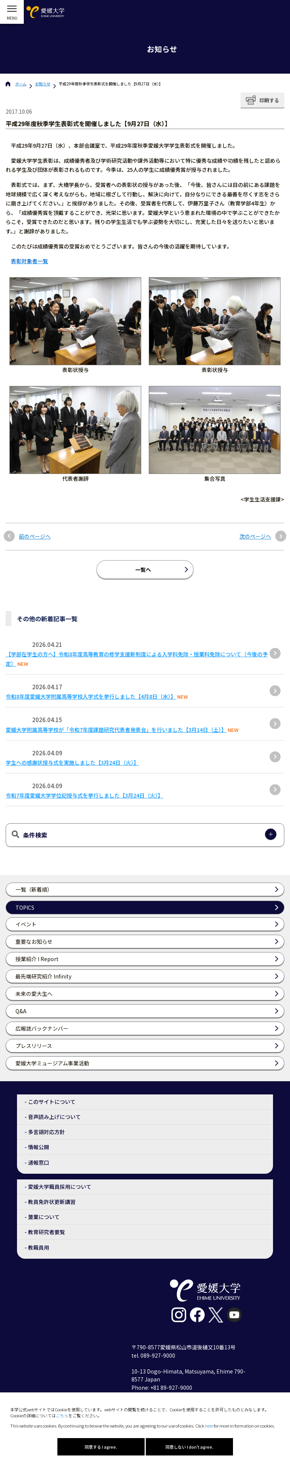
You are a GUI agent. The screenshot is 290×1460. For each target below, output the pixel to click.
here (209, 1426)
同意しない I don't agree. (189, 1447)
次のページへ (255, 536)
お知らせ (42, 83)
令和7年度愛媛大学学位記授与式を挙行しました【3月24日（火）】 (84, 795)
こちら (62, 1415)
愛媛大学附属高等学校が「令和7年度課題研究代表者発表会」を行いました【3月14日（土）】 (116, 729)
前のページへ (35, 536)
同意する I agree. (101, 1447)
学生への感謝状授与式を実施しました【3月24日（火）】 (72, 762)
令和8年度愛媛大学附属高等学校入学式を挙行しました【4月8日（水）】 (91, 696)
